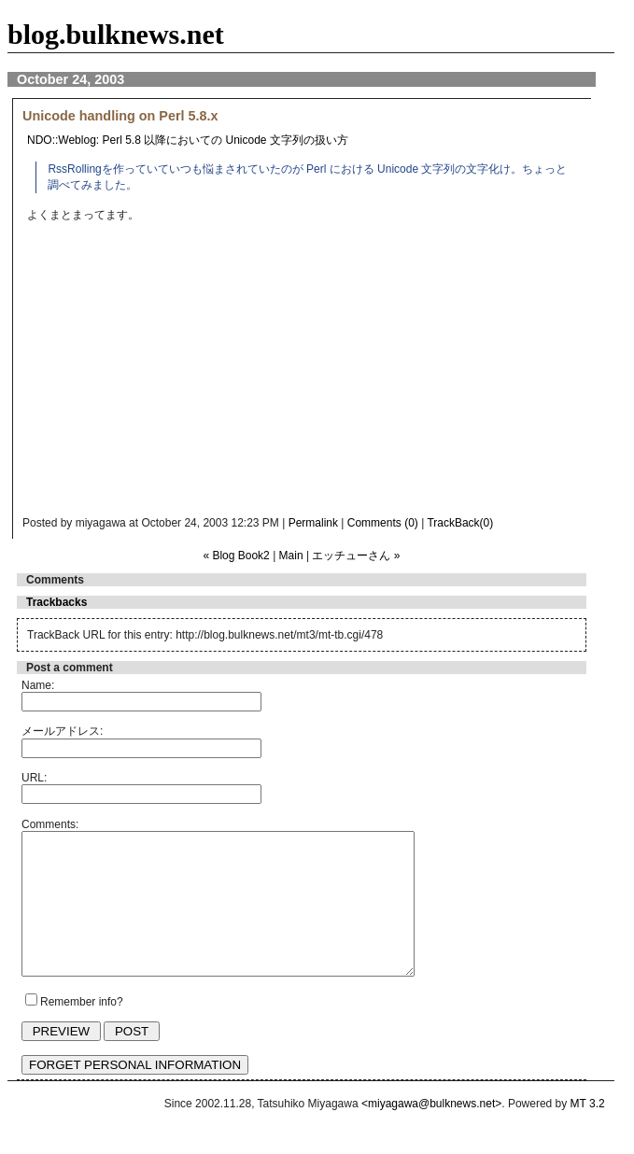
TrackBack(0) (460, 522)
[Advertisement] (345, 374)
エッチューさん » (356, 555)
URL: (34, 777)
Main (291, 555)
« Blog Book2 (236, 555)
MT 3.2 (588, 1131)
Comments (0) (382, 522)
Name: (37, 685)
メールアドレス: (62, 731)
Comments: (49, 824)
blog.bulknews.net (115, 34)
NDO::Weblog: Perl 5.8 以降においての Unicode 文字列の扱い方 (187, 140)
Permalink (313, 522)
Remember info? (81, 1029)
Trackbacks (56, 602)
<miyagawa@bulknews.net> (431, 1131)
